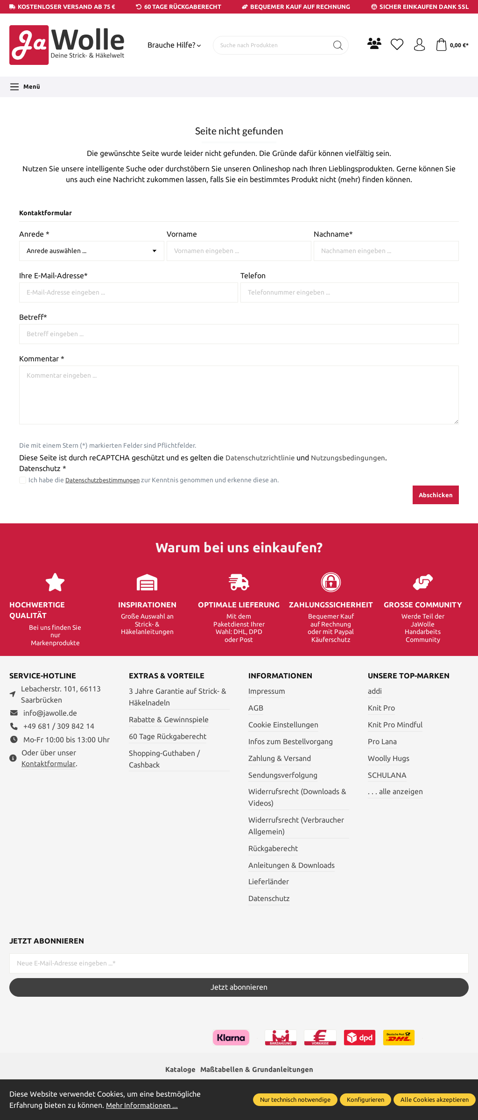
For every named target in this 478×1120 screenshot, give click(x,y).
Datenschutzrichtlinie (260, 458)
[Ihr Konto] (417, 45)
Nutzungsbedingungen (350, 458)
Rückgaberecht (273, 848)
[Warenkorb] (451, 45)
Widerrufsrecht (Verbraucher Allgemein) (296, 826)
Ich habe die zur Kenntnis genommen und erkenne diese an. (157, 480)
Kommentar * (41, 359)
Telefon (253, 276)
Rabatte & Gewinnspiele (169, 720)
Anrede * (34, 234)
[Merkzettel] (394, 45)
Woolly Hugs (388, 758)
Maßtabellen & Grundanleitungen (257, 1070)
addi (375, 691)
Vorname (182, 234)
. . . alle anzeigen (395, 792)
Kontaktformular (49, 764)
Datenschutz (269, 898)
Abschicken (436, 495)
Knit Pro (381, 708)
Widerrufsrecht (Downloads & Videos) (297, 797)
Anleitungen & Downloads (291, 865)
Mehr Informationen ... (143, 1105)
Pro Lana (382, 742)
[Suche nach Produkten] (268, 45)
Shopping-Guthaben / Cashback (164, 759)
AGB (255, 708)
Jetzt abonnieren (239, 987)
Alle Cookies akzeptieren (435, 1099)
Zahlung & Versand (279, 758)
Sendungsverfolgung (282, 775)
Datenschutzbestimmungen (106, 480)
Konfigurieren (365, 1099)
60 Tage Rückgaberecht (167, 736)
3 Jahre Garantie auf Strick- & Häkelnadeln (177, 697)
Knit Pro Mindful (395, 725)
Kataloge (178, 1070)
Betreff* (33, 317)
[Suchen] (334, 45)
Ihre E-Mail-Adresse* (53, 276)
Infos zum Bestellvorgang (290, 742)
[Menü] (24, 87)
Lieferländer (268, 882)
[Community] (371, 43)
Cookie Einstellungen (283, 725)
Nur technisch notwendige (295, 1099)
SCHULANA (387, 775)
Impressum (266, 691)
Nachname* (333, 234)
